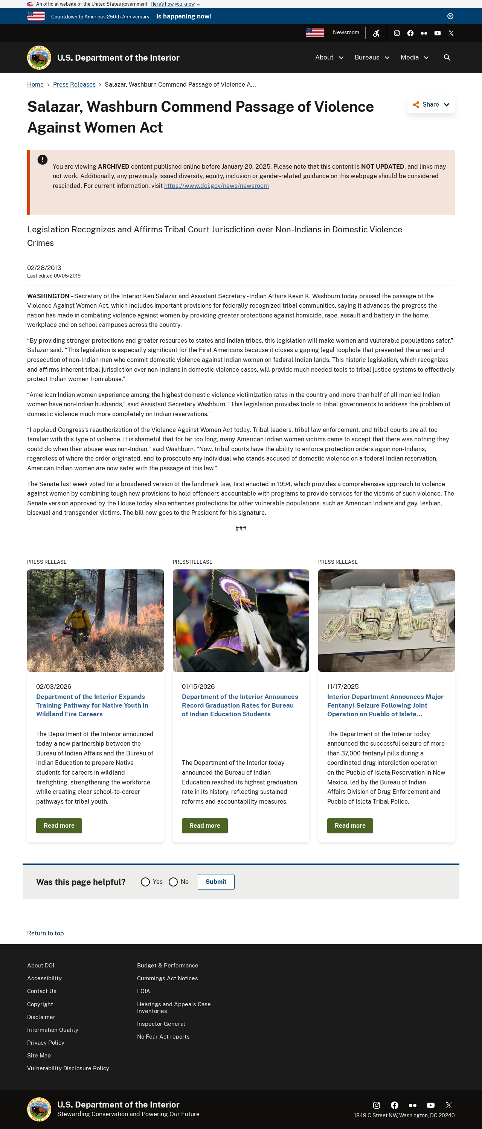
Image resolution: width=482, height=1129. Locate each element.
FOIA (143, 991)
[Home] (39, 58)
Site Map (39, 1055)
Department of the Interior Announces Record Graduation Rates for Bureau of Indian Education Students (240, 705)
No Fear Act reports (163, 1036)
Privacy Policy (45, 1042)
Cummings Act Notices (167, 978)
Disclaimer (41, 1017)
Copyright (40, 1004)
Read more (59, 825)
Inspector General (161, 1024)
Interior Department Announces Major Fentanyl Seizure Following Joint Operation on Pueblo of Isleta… (385, 705)
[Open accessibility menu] (376, 33)
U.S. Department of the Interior (118, 58)
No (185, 881)
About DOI (40, 965)
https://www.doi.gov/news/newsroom (216, 185)
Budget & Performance (167, 965)
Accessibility (44, 978)
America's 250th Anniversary (116, 17)
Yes (158, 881)
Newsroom (346, 32)
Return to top (45, 933)
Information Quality (52, 1030)
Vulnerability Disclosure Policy (68, 1068)
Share (431, 104)
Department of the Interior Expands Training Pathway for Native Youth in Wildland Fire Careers (92, 705)
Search (447, 57)
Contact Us (41, 991)
